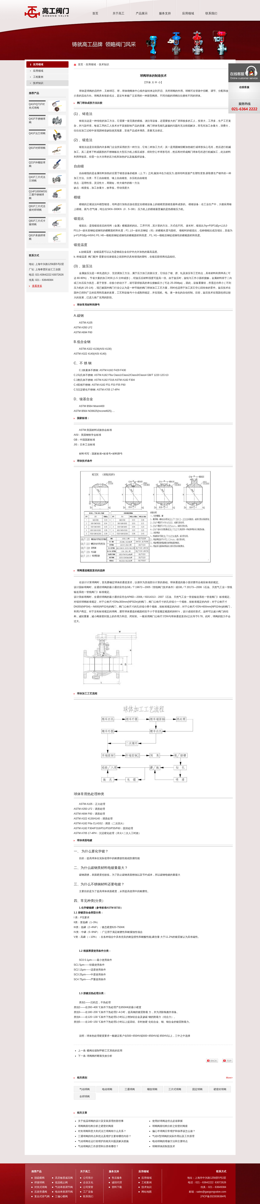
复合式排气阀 (42, 1196)
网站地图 (146, 1191)
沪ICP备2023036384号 (213, 1196)
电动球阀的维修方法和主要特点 (170, 1141)
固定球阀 (197, 1089)
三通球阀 (130, 1089)
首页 (95, 13)
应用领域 (188, 13)
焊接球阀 (39, 1182)
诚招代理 (117, 1182)
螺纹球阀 (152, 1089)
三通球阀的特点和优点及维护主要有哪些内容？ (104, 1136)
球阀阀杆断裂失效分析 (99, 1055)
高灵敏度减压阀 (64, 1177)
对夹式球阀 (40, 1187)
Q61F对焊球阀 (37, 147)
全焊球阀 (84, 1096)
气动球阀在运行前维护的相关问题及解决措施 (103, 1141)
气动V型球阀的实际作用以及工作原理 (173, 1136)
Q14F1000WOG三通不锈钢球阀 (38, 195)
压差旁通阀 (40, 1191)
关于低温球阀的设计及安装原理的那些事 (101, 1120)
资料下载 (117, 1187)
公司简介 (88, 1177)
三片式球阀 (174, 1089)
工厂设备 (88, 1191)
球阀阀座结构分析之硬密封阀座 (95, 1126)
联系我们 (211, 13)
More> (229, 1077)
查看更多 (37, 285)
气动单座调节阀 (64, 1187)
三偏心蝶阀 (61, 1196)
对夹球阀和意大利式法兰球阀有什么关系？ (102, 1131)
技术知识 (38, 83)
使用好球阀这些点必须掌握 (167, 1120)
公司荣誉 (88, 1187)
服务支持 (165, 13)
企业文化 (88, 1182)
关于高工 (118, 13)
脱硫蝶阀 (39, 1177)
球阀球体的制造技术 (163, 1146)
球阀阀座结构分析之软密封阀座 (170, 1126)
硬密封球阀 (220, 1089)
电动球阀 (107, 1089)
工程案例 (38, 76)
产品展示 (142, 13)
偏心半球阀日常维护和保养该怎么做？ (173, 1131)
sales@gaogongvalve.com (211, 1191)
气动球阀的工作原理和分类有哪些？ (98, 1146)
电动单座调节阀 (64, 1191)
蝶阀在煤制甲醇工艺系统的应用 (104, 1050)
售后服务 (117, 1177)
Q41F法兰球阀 (37, 133)
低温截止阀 (61, 1182)
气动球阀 (84, 1089)
